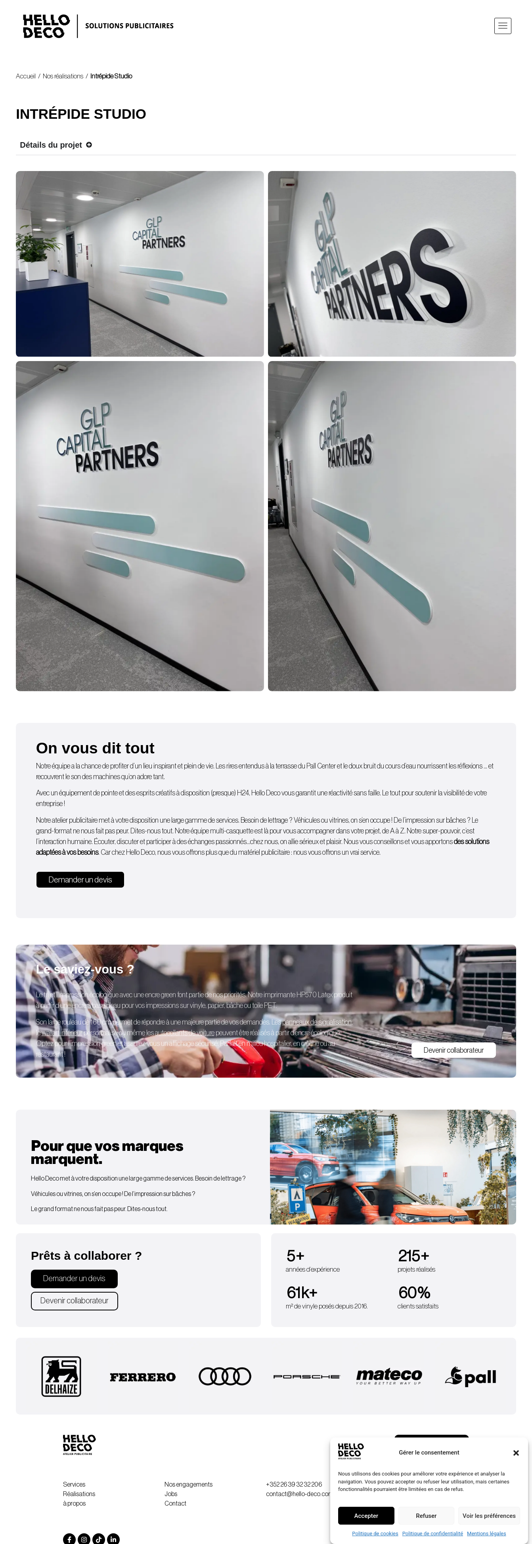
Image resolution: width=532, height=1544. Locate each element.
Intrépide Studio (111, 76)
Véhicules (307, 824)
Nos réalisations (63, 76)
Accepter (366, 1515)
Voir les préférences (489, 1515)
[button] (516, 1453)
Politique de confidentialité (432, 1533)
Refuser (426, 1515)
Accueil (26, 76)
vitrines (338, 824)
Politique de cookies (375, 1533)
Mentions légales (486, 1533)
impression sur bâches (436, 824)
